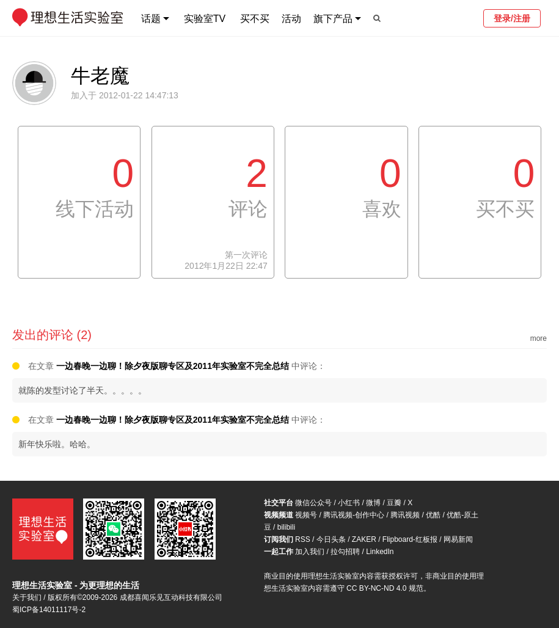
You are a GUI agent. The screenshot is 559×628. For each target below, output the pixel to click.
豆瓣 (394, 502)
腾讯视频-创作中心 (353, 515)
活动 (291, 18)
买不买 (254, 18)
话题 (151, 18)
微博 (373, 502)
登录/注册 (512, 18)
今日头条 (331, 539)
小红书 (349, 502)
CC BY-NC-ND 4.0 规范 (384, 588)
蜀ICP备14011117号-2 (49, 609)
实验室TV (204, 18)
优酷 (433, 515)
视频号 (306, 515)
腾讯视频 (405, 515)
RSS (302, 539)
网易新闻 (458, 539)
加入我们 (309, 551)
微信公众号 (313, 502)
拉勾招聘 (345, 551)
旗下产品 (333, 18)
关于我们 (27, 597)
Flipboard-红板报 (409, 539)
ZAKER (364, 539)
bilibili (286, 527)
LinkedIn (379, 551)
